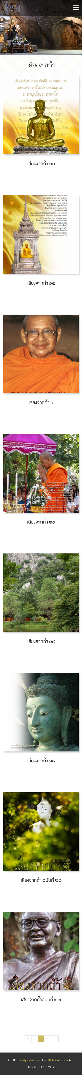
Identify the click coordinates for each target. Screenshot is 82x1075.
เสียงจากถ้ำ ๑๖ (41, 164)
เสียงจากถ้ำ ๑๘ (41, 761)
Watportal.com (30, 1060)
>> (55, 1039)
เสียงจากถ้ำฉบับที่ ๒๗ (41, 1000)
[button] (76, 7)
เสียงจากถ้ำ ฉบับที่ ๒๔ (41, 880)
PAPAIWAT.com (58, 1060)
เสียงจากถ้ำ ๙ (41, 403)
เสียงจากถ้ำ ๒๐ (41, 522)
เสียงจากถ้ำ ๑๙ (41, 641)
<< (27, 1039)
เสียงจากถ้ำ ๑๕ (41, 283)
